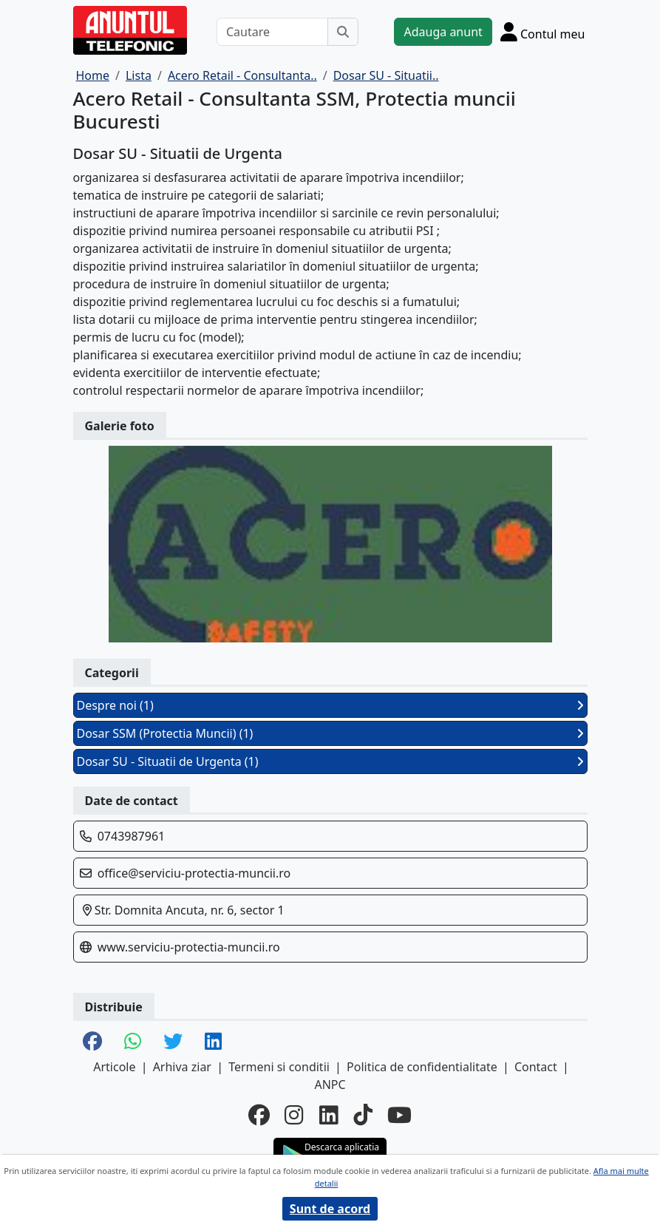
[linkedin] (328, 1115)
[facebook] (259, 1115)
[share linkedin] (213, 1042)
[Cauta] (342, 32)
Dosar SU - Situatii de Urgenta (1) (330, 761)
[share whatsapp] (133, 1042)
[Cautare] (273, 32)
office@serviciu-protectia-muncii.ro (194, 873)
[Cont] (543, 31)
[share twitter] (173, 1042)
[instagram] (294, 1115)
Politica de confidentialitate (422, 1067)
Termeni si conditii (279, 1067)
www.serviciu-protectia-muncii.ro (189, 947)
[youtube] (399, 1115)
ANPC (329, 1084)
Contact (535, 1067)
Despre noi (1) (330, 705)
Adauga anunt (443, 32)
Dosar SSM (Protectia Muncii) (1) (330, 733)
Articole (114, 1067)
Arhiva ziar (182, 1067)
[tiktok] (362, 1115)
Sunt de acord (330, 1209)
